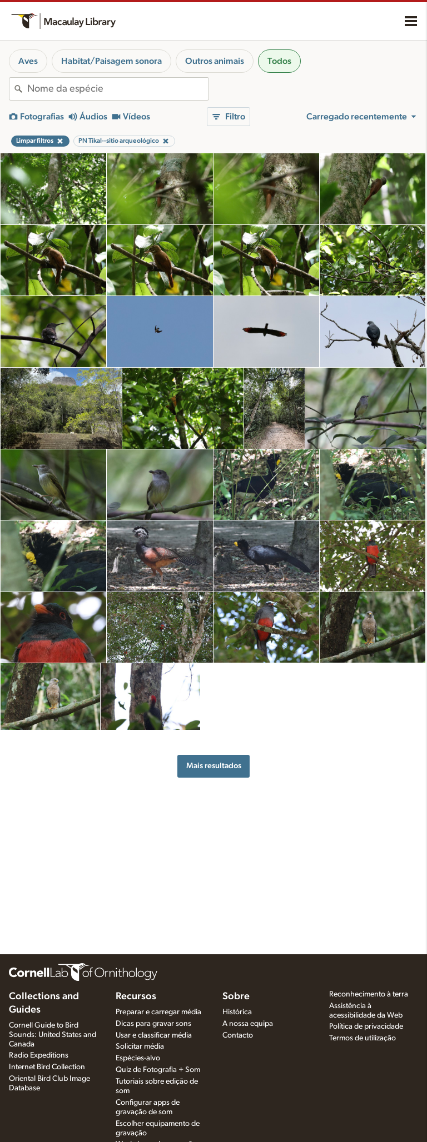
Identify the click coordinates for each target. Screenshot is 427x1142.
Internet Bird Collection (47, 1067)
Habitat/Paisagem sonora (111, 61)
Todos (279, 61)
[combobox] (117, 89)
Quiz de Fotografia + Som (158, 1070)
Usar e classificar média (154, 1035)
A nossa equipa (247, 1024)
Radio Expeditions (38, 1055)
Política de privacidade (366, 1026)
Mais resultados (213, 766)
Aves (28, 61)
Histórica (237, 1012)
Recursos (136, 996)
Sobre (236, 996)
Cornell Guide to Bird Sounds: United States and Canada (52, 1034)
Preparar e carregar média (158, 1012)
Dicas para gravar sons (153, 1024)
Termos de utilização (362, 1038)
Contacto (237, 1035)
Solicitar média (140, 1046)
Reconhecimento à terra (368, 994)
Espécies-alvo (138, 1058)
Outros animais (214, 61)
